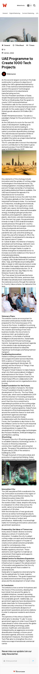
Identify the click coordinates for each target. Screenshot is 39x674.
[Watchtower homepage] (19, 671)
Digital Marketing (14, 13)
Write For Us (21, 5)
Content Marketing (28, 13)
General (5, 13)
